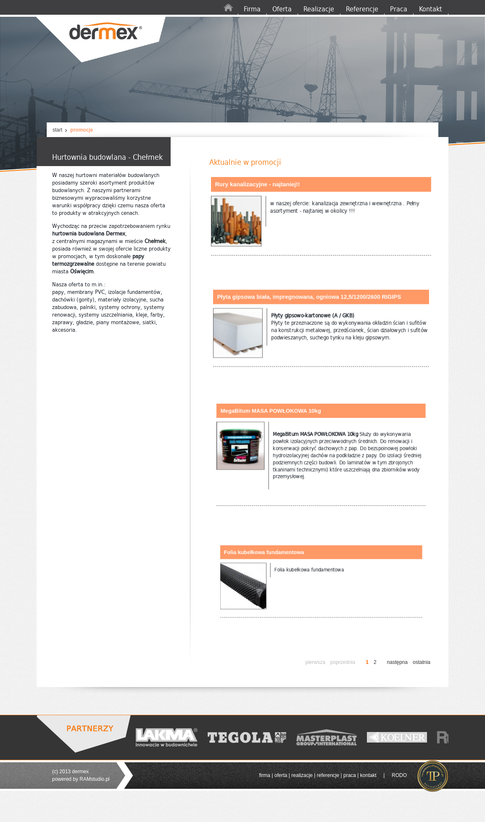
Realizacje (318, 9)
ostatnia (421, 662)
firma (264, 775)
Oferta (282, 9)
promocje (81, 130)
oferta (280, 775)
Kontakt (430, 9)
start (57, 130)
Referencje (362, 9)
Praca (398, 9)
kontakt (368, 775)
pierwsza (315, 662)
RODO (399, 775)
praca (349, 775)
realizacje (302, 775)
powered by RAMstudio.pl (81, 779)
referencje (328, 775)
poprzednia (342, 662)
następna (397, 662)
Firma (252, 9)
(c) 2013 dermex (70, 771)
